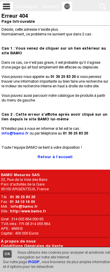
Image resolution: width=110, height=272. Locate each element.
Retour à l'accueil (55, 157)
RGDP (34, 262)
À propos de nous (18, 241)
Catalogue (27, 6)
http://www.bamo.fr (28, 211)
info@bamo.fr (15, 133)
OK (7, 254)
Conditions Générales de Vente (32, 246)
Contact (50, 6)
